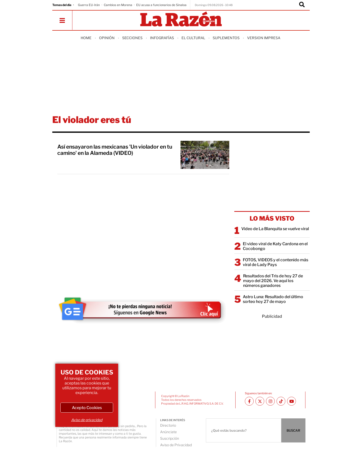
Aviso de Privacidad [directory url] (176, 445)
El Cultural (193, 38)
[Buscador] (302, 5)
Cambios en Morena (118, 5)
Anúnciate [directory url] (168, 432)
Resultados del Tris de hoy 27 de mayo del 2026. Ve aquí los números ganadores (273, 281)
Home (86, 38)
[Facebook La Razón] (249, 401)
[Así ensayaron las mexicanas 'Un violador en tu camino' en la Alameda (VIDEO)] (204, 155)
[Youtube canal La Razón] (291, 401)
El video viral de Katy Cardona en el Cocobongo (275, 246)
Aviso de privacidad (86, 420)
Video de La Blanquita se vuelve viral (275, 228)
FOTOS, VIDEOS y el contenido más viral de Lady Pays (275, 262)
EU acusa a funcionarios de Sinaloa (161, 5)
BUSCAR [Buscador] (293, 430)
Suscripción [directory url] (169, 438)
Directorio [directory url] (168, 425)
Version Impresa (263, 38)
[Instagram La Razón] (270, 401)
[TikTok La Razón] (281, 401)
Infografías (162, 38)
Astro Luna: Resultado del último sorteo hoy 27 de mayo (273, 299)
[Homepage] (181, 19)
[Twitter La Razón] (259, 401)
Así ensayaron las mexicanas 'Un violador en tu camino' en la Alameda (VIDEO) (114, 150)
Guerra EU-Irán (89, 5)
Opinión (107, 38)
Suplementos (226, 38)
